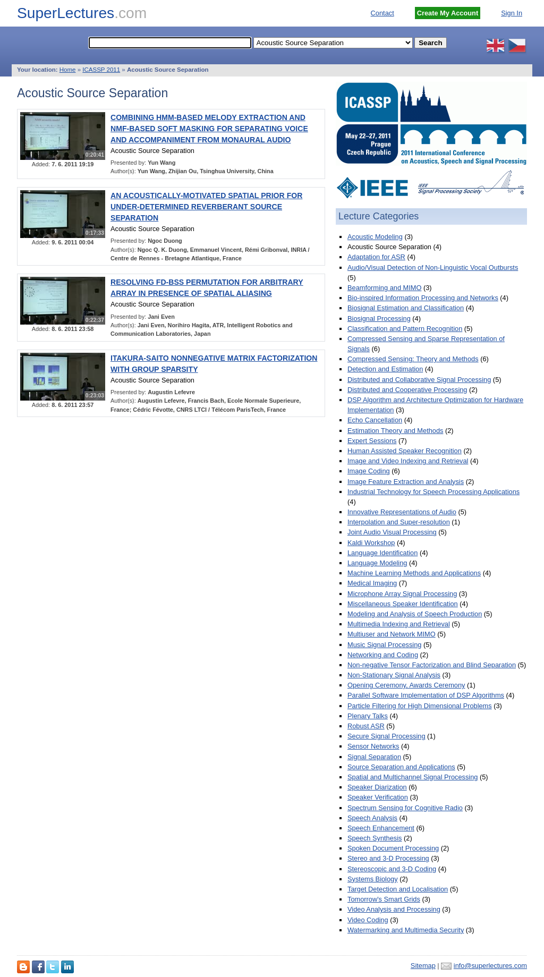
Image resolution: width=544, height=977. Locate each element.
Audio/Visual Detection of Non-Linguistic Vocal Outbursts (432, 267)
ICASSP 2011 (101, 69)
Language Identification (382, 553)
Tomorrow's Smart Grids (383, 899)
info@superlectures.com (490, 966)
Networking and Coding (382, 655)
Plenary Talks (367, 716)
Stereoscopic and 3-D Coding (391, 869)
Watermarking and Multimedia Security (405, 930)
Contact (382, 13)
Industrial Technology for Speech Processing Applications (433, 492)
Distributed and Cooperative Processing (407, 390)
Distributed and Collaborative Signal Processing (419, 380)
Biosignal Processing (379, 318)
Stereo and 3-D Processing (388, 858)
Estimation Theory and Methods (395, 431)
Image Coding (368, 471)
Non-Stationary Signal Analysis (393, 675)
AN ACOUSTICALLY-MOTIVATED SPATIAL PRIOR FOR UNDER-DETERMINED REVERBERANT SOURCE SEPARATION (206, 206)
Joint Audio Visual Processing (392, 532)
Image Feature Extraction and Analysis (405, 482)
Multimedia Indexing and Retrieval (398, 624)
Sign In (511, 13)
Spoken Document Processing (393, 848)
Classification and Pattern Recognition (404, 329)
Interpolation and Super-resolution (398, 522)
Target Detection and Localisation (397, 889)
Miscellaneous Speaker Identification (402, 604)
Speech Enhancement (380, 828)
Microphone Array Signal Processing (402, 594)
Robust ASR (366, 726)
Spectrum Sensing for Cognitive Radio (405, 808)
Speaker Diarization (377, 787)
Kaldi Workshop (371, 543)
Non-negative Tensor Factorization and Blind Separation (431, 665)
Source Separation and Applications (401, 767)
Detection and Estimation (385, 369)
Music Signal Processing (384, 645)
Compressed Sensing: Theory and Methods (413, 359)
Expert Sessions (371, 441)
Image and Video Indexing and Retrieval (407, 461)
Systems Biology (372, 879)
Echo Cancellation (374, 420)
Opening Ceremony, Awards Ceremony (406, 685)
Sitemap (423, 966)
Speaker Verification (377, 797)
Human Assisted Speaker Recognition (404, 451)
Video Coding (367, 920)
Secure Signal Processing (386, 736)
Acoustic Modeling (375, 237)
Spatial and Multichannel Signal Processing (412, 777)
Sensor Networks (373, 746)
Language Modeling (377, 563)
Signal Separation (374, 757)
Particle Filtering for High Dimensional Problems (419, 706)
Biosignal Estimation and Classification (405, 308)
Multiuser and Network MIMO (391, 634)
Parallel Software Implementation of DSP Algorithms (425, 695)
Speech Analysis (372, 818)
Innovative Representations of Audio (401, 512)
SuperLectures (82, 13)
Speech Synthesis (374, 838)
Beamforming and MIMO (384, 288)
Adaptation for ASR (376, 257)
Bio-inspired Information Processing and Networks (422, 298)
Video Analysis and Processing (393, 909)
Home (68, 69)
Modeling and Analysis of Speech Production (414, 614)
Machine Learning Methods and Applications (414, 573)
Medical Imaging (372, 583)
